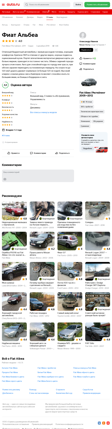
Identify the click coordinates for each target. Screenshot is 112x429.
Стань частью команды (39, 393)
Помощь (32, 390)
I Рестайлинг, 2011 (18, 46)
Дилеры (30, 17)
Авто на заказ (19, 11)
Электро (45, 12)
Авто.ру (13, 4)
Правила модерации (91, 393)
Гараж (105, 12)
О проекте (60, 390)
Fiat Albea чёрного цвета (83, 372)
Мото (54, 12)
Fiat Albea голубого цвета (84, 377)
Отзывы (26, 25)
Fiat (34, 25)
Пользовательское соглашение (15, 424)
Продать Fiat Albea (10, 372)
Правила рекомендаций (42, 424)
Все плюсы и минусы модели (43, 112)
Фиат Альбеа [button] (64, 25)
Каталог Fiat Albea (9, 368)
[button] (10, 142)
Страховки (95, 12)
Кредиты (71, 12)
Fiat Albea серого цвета (12, 381)
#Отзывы (6, 135)
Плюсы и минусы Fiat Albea (84, 368)
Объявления (7, 17)
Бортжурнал (62, 17)
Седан (30, 46)
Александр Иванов (88, 41)
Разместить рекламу (11, 390)
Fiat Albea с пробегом (47, 368)
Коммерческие (33, 12)
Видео (40, 17)
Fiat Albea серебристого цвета (51, 377)
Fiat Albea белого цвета (47, 381)
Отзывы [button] (49, 17)
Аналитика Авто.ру (64, 393)
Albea (41, 25)
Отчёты (62, 12)
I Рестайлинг (51, 25)
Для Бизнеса (7, 393)
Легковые (6, 12)
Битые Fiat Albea (44, 372)
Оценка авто (83, 12)
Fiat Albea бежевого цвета (13, 377)
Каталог (19, 17)
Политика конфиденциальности (69, 424)
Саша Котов (88, 390)
